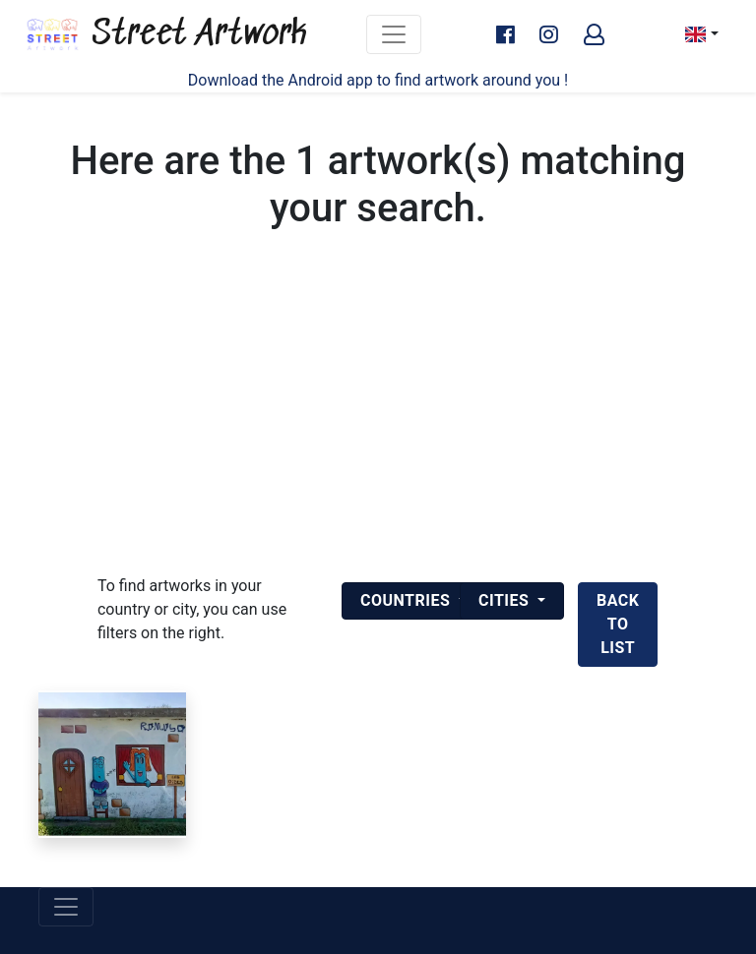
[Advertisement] (378, 427)
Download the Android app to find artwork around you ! (378, 80)
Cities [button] (506, 600)
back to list (618, 624)
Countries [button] (407, 600)
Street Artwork (165, 34)
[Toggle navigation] (393, 34)
